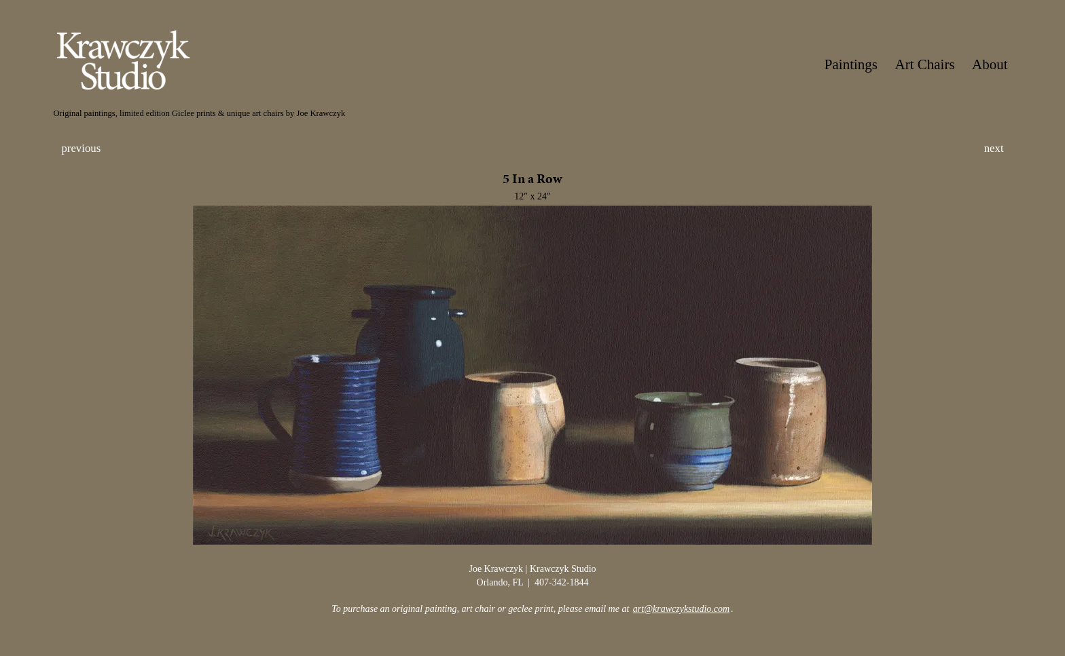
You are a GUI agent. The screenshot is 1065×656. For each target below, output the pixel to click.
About (990, 64)
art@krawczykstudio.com (681, 609)
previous (81, 148)
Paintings (851, 64)
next (994, 148)
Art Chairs (925, 64)
